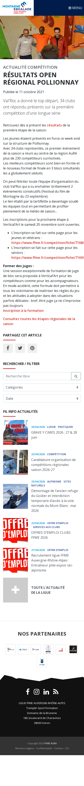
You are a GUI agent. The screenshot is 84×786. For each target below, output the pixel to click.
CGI (67, 748)
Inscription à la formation (23, 310)
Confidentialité (44, 748)
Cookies (58, 748)
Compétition (43, 67)
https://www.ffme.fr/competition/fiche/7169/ (47, 257)
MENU (75, 8)
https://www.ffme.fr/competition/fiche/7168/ (47, 242)
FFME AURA (50, 743)
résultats (54, 125)
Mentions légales (24, 748)
